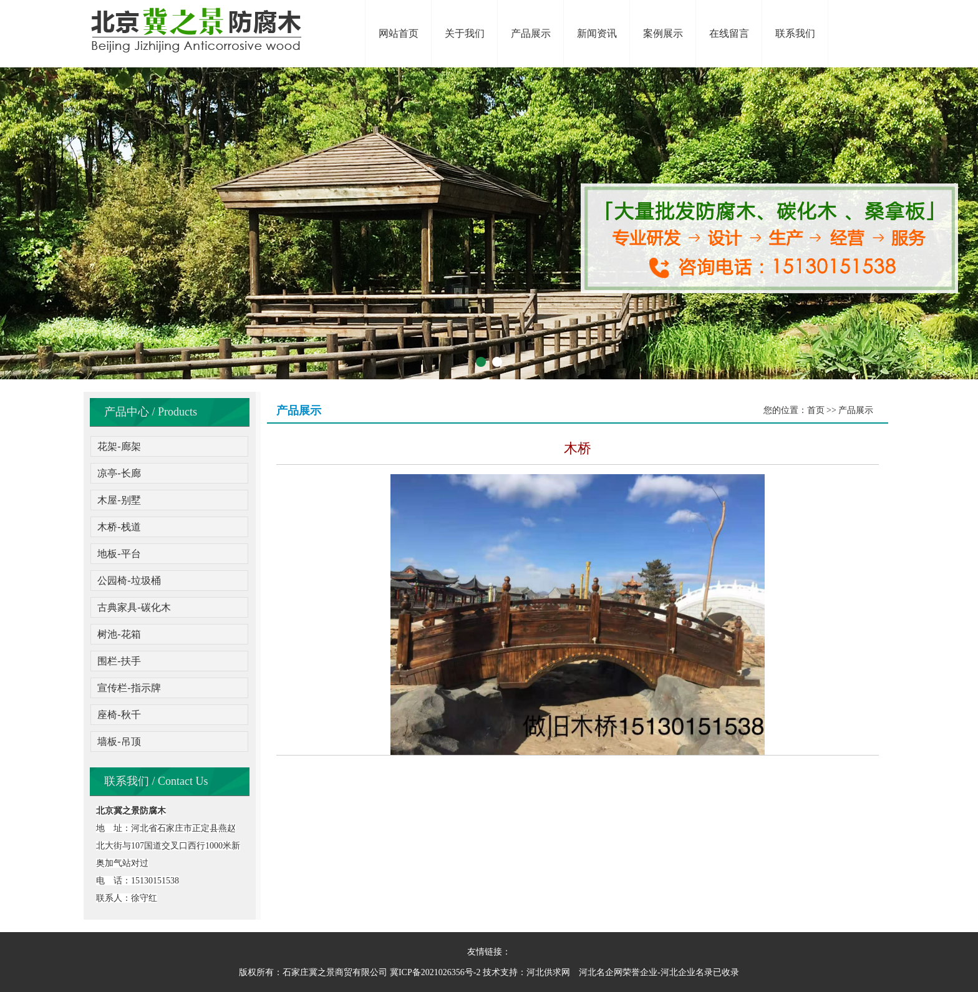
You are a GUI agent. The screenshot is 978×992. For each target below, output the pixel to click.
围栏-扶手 (118, 661)
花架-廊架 (118, 446)
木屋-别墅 (118, 500)
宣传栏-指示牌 (128, 688)
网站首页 (399, 33)
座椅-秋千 (118, 714)
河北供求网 (548, 972)
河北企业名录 (687, 972)
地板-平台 (118, 553)
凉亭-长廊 (118, 473)
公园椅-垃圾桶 (128, 580)
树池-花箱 (118, 634)
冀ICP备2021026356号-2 (435, 972)
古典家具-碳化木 (133, 607)
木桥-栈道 (118, 527)
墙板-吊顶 (118, 741)
